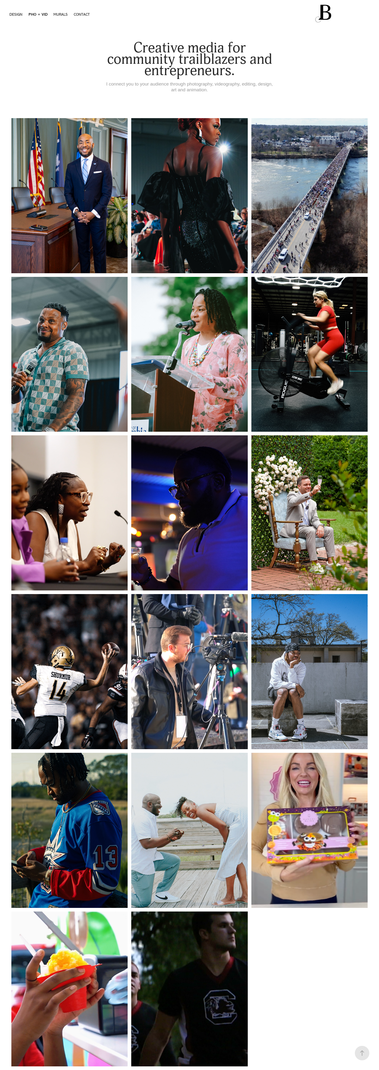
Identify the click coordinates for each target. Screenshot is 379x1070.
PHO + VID (38, 14)
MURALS (60, 14)
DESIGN (15, 14)
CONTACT (82, 14)
